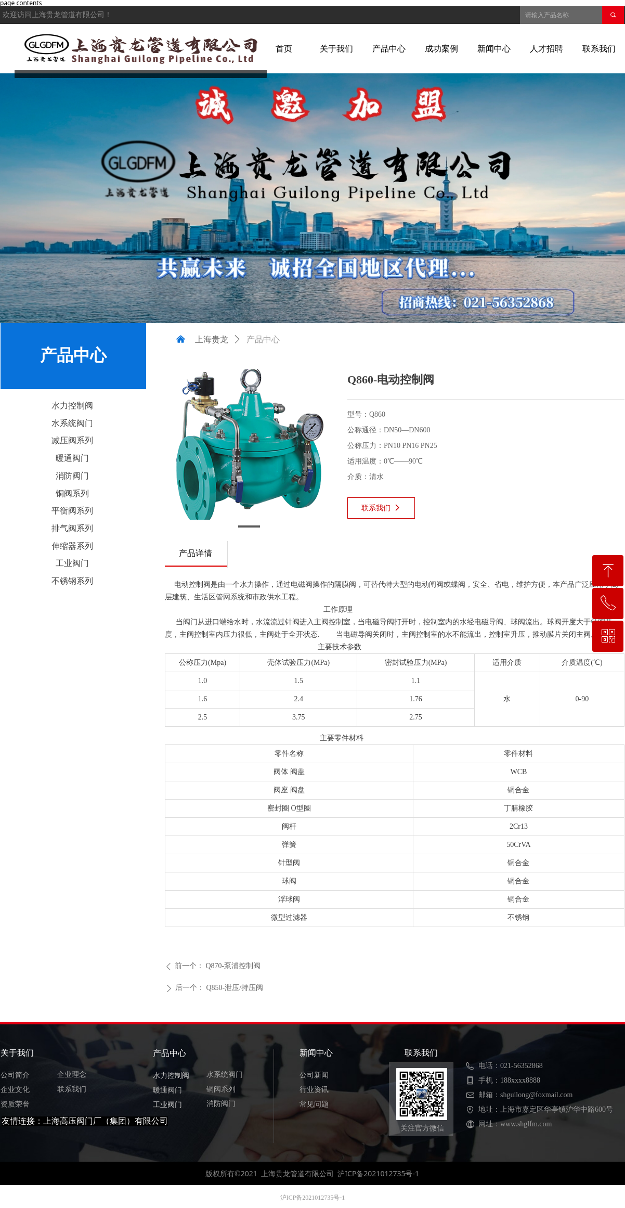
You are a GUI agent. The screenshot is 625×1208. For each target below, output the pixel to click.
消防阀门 (72, 475)
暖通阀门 (72, 458)
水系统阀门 (72, 423)
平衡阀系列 (72, 510)
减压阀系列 (72, 440)
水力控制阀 (72, 405)
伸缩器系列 (72, 546)
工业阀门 (72, 563)
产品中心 (263, 339)
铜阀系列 (72, 493)
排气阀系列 (72, 528)
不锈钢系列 (72, 580)
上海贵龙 (211, 339)
